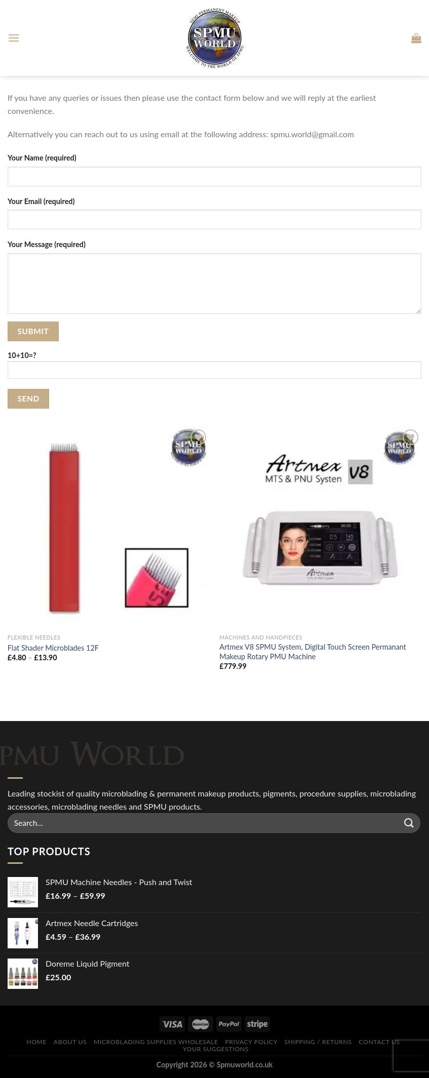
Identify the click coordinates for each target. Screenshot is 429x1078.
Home (36, 1042)
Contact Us (379, 1042)
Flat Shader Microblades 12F (53, 648)
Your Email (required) (41, 201)
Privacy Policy (251, 1042)
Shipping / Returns (318, 1042)
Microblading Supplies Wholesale (156, 1042)
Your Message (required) (47, 244)
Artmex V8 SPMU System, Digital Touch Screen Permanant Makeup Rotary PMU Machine (312, 652)
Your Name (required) (42, 157)
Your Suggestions (216, 1049)
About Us (70, 1042)
